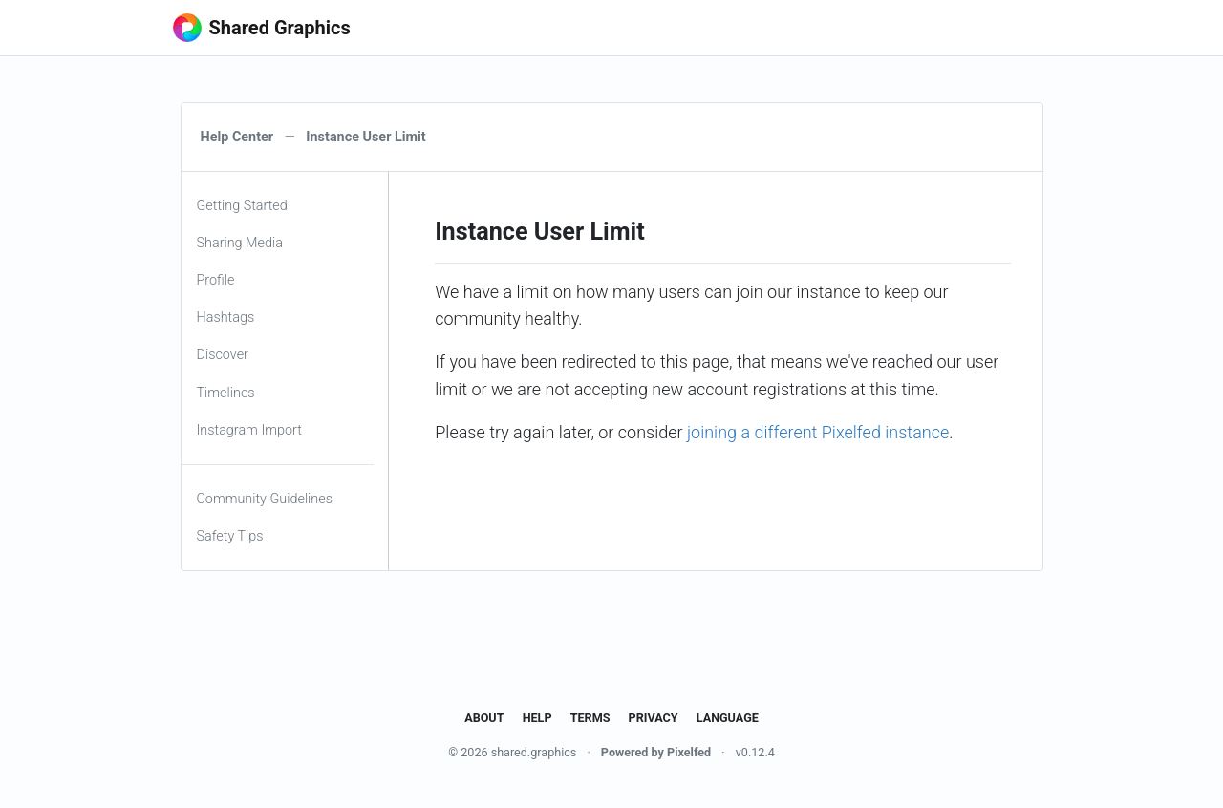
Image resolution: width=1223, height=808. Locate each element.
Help (537, 718)
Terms (590, 718)
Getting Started (242, 206)
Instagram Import (249, 430)
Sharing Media (240, 243)
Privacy (653, 718)
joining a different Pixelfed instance (818, 432)
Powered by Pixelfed (656, 752)
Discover (222, 355)
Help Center (237, 137)
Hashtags (226, 317)
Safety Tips (230, 536)
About (484, 718)
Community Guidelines (265, 499)
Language (728, 718)
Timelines (226, 393)
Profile (216, 280)
